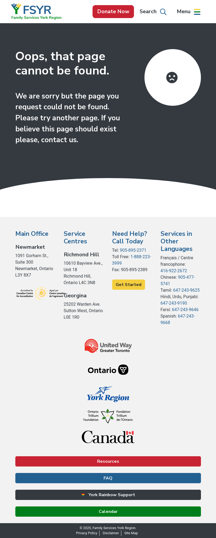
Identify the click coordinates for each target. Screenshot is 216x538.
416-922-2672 (174, 270)
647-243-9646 (185, 309)
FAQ (108, 478)
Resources (108, 461)
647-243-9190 (174, 303)
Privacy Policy (86, 533)
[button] (188, 11)
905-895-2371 (133, 250)
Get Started (128, 285)
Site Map (131, 533)
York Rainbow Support (108, 495)
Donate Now (113, 11)
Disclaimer (111, 533)
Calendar (108, 512)
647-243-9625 (186, 290)
